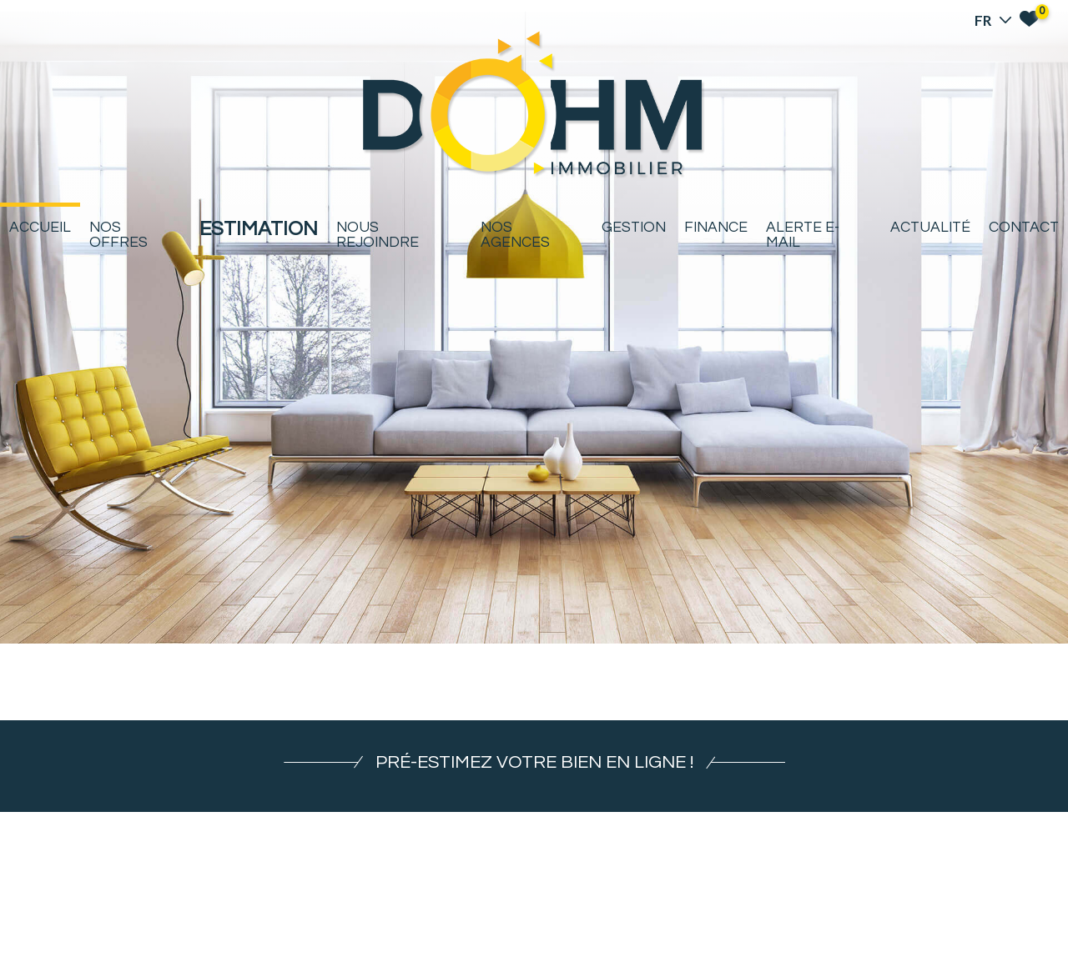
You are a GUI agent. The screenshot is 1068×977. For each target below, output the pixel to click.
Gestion (634, 227)
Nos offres (118, 235)
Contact (1024, 227)
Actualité (930, 227)
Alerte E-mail (802, 235)
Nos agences (515, 235)
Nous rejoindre (377, 235)
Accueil (40, 227)
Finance (716, 227)
